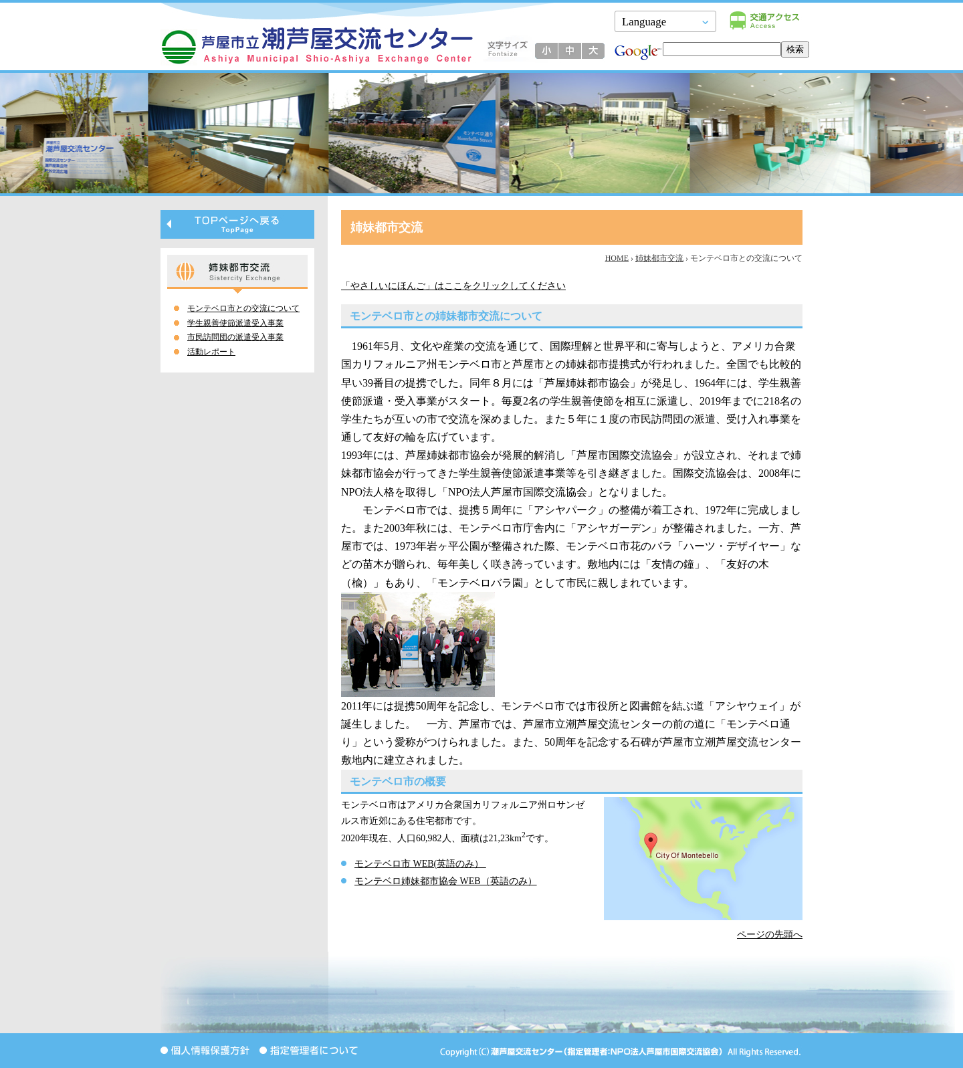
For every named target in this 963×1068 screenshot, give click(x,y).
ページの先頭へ (769, 935)
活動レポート (211, 351)
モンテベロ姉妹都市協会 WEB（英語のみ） (445, 881)
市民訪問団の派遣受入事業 (235, 337)
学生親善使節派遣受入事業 (235, 323)
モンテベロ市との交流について (243, 308)
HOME (617, 258)
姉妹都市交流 (659, 258)
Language (644, 21)
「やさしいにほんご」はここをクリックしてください (453, 286)
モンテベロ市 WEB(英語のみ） (420, 864)
